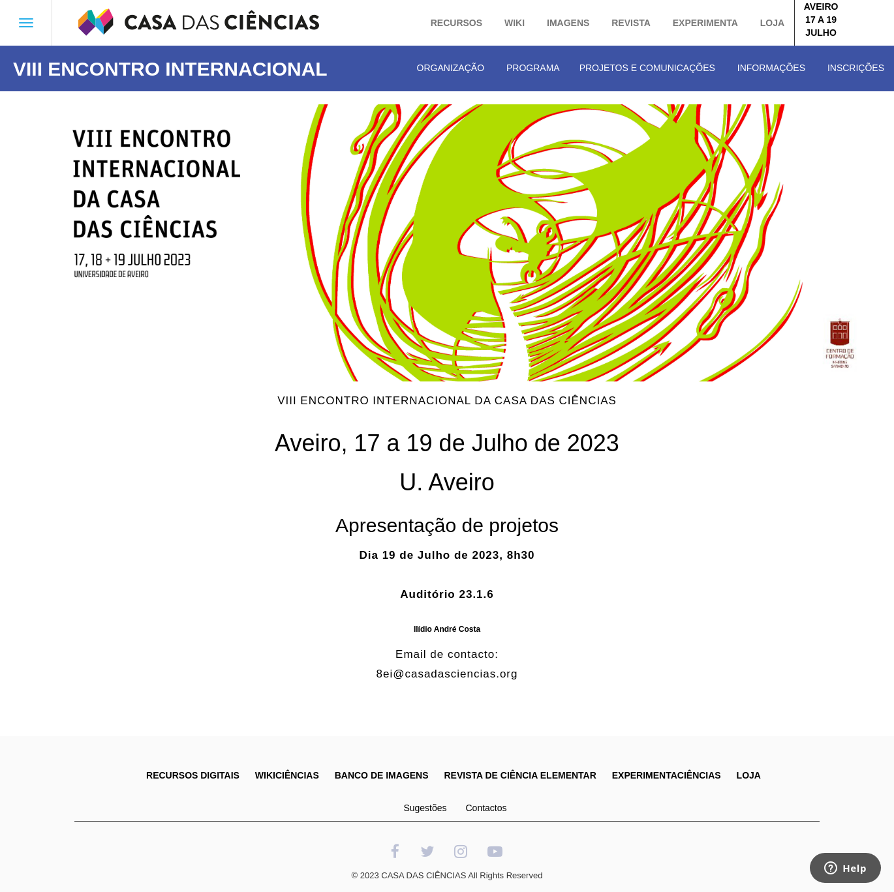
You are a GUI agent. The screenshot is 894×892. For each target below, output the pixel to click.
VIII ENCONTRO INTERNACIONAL (170, 69)
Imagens (568, 23)
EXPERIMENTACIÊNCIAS (666, 775)
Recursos (456, 23)
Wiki (514, 23)
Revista (631, 23)
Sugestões (424, 808)
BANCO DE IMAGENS (382, 775)
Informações (771, 68)
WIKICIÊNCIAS (287, 775)
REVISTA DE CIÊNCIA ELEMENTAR (520, 775)
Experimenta (705, 23)
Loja (772, 23)
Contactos (485, 808)
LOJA (749, 775)
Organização (450, 68)
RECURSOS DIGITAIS (192, 775)
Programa (533, 68)
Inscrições (855, 68)
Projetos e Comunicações (647, 68)
